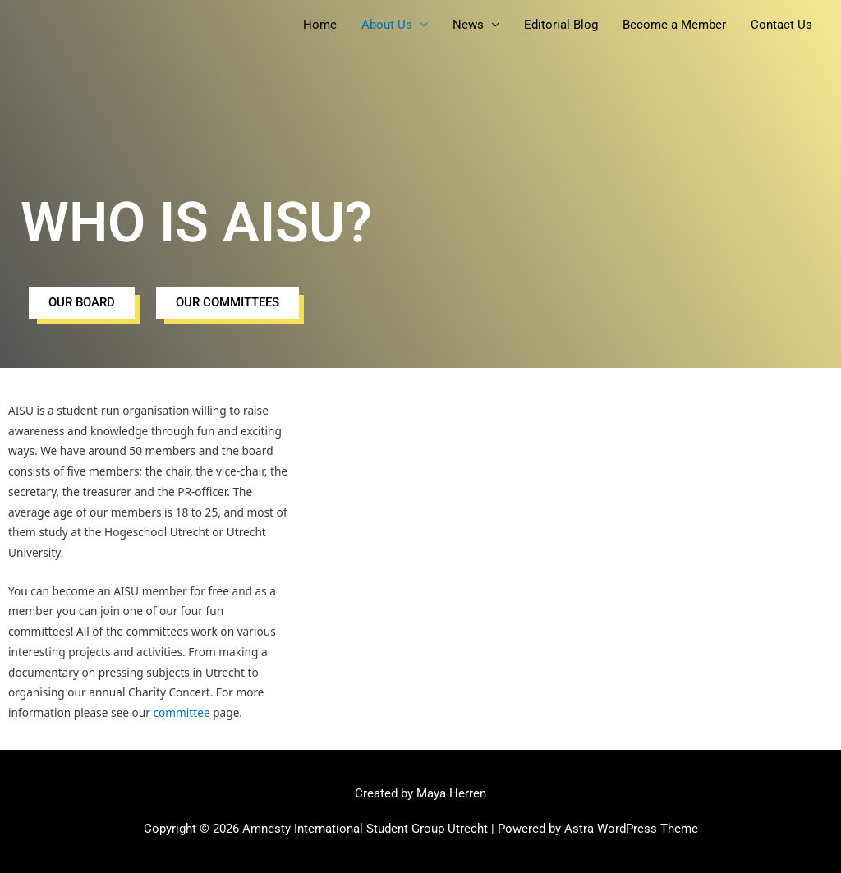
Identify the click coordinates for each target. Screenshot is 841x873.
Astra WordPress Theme (631, 828)
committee (181, 712)
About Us (386, 24)
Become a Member (674, 24)
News (468, 24)
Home (320, 24)
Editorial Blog (561, 24)
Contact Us (781, 24)
